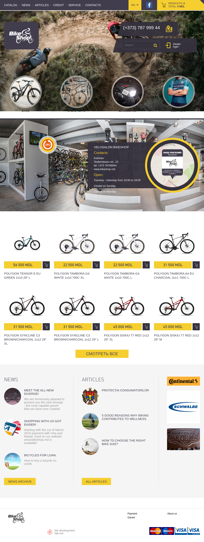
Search (155, 45)
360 (48, 145)
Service (74, 5)
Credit (58, 5)
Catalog (10, 5)
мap (169, 29)
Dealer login (177, 45)
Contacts (93, 5)
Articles (42, 5)
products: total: (176, 5)
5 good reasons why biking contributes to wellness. (125, 417)
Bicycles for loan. (40, 455)
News (26, 5)
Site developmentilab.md (64, 532)
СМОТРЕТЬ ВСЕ (102, 354)
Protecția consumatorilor (125, 390)
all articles (96, 481)
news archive (20, 481)
